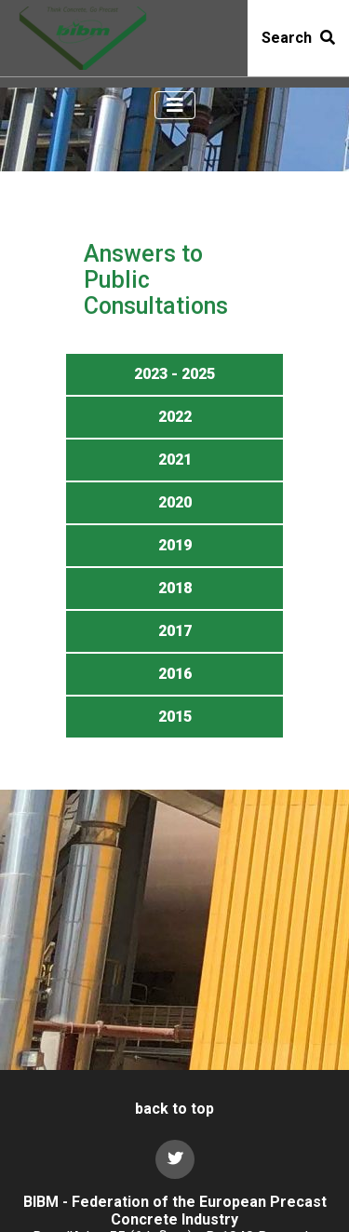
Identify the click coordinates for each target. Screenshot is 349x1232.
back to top (174, 1108)
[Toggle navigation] (174, 105)
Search (298, 38)
